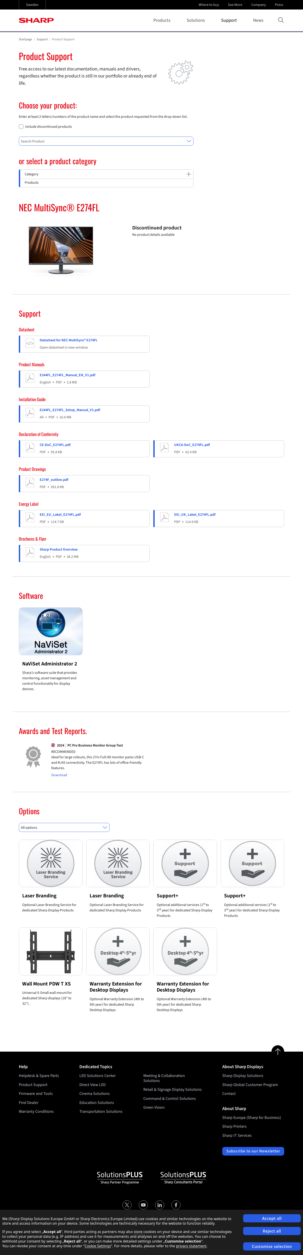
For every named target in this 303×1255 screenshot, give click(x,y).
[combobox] (106, 141)
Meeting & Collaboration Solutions (164, 1078)
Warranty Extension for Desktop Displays (116, 987)
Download (59, 775)
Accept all (272, 1218)
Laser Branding (39, 895)
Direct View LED (92, 1085)
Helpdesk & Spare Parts (39, 1076)
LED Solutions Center (97, 1076)
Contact (229, 1093)
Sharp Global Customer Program (250, 1085)
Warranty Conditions (36, 1111)
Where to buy (209, 4)
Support (230, 20)
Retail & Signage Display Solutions (172, 1089)
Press (279, 4)
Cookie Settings (98, 1245)
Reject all (272, 1231)
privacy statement (191, 1245)
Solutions (197, 20)
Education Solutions (96, 1103)
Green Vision (154, 1107)
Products (162, 20)
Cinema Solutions (94, 1093)
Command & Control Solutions (169, 1098)
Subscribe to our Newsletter (253, 1151)
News (258, 20)
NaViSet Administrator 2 (49, 663)
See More (235, 4)
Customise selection (272, 1246)
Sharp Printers (234, 1126)
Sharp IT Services (237, 1135)
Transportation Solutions (100, 1111)
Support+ (167, 895)
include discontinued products (48, 127)
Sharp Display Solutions (242, 1076)
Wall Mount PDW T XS (46, 984)
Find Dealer (28, 1103)
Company (259, 4)
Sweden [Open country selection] (32, 4)
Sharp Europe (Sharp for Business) (251, 1117)
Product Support (33, 1085)
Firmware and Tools (36, 1093)
